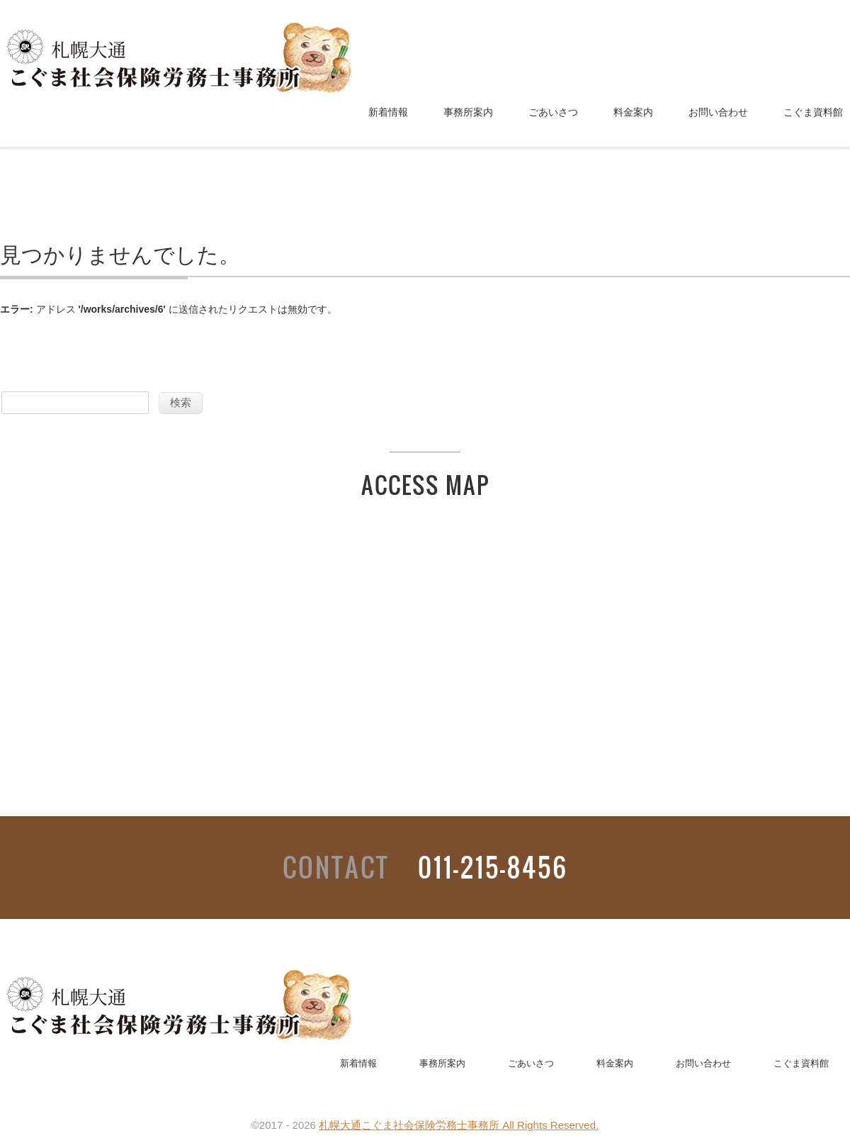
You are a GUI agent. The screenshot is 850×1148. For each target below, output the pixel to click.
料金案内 (633, 112)
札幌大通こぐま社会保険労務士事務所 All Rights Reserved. (459, 1125)
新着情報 (388, 112)
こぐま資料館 (813, 112)
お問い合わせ (718, 112)
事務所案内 (468, 112)
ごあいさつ (553, 112)
